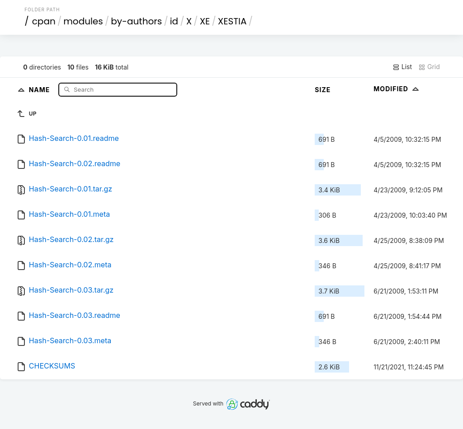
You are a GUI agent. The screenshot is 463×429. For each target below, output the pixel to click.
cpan (44, 21)
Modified (397, 89)
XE (205, 21)
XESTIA (232, 21)
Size (323, 89)
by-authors (136, 21)
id (174, 21)
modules (83, 21)
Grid (429, 67)
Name (40, 89)
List (402, 67)
